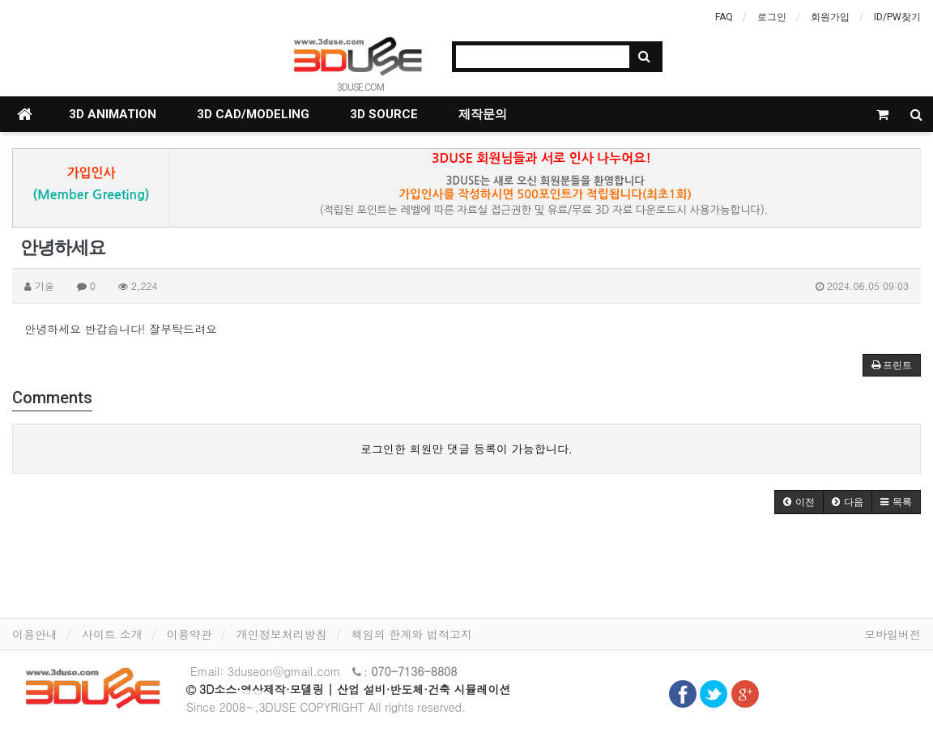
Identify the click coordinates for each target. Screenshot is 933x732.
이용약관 (189, 634)
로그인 (771, 17)
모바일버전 (892, 634)
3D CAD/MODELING (253, 114)
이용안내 (35, 634)
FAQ (724, 17)
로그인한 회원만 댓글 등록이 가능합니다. (466, 448)
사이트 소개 (112, 634)
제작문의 (482, 114)
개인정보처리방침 (281, 634)
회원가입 (830, 17)
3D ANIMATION (112, 114)
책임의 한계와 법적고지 (411, 634)
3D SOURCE (384, 114)
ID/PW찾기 (897, 17)
